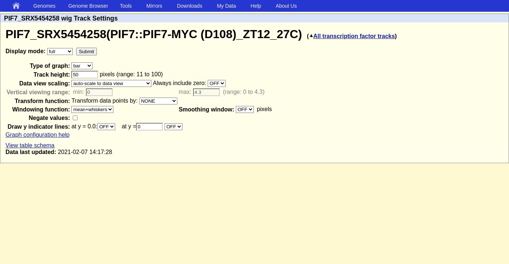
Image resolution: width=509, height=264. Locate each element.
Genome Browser (88, 6)
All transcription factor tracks (352, 36)
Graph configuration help (37, 135)
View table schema (29, 145)
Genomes (44, 6)
